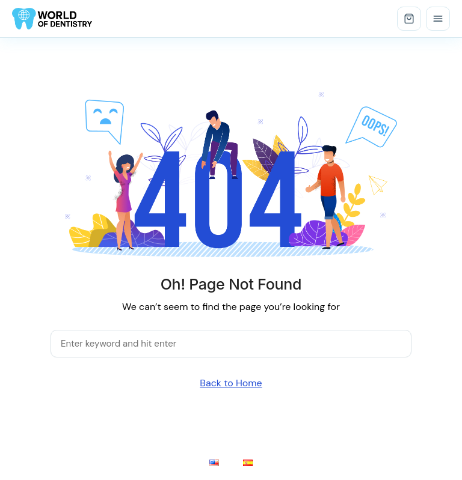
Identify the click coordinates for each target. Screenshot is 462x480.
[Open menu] (438, 19)
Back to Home (231, 383)
